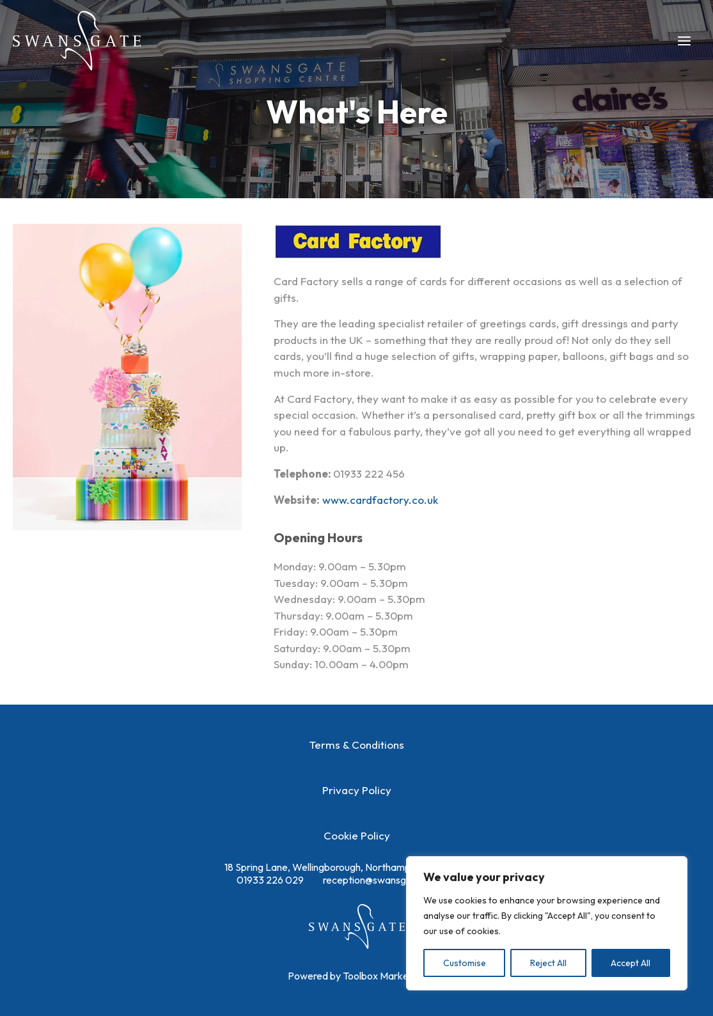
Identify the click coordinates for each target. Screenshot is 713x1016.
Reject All (548, 963)
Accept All (630, 963)
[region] (546, 923)
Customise (464, 963)
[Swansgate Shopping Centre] (77, 40)
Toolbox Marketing (384, 975)
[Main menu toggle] (685, 41)
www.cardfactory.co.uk (380, 499)
